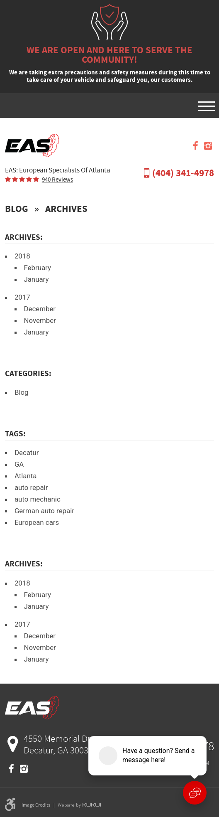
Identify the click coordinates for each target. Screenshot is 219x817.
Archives (66, 208)
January (36, 279)
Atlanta (26, 476)
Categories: (28, 373)
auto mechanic (38, 499)
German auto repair (44, 511)
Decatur (27, 452)
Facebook (195, 146)
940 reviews (57, 180)
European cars (37, 522)
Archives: (24, 564)
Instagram (208, 146)
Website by (79, 805)
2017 (22, 297)
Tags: (15, 433)
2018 (22, 256)
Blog (16, 208)
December (40, 309)
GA (19, 464)
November (40, 320)
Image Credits (36, 804)
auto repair (31, 487)
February (37, 267)
